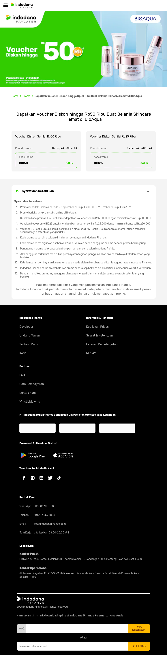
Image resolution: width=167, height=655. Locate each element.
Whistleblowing (29, 401)
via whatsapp (139, 628)
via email (139, 646)
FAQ (22, 375)
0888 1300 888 (44, 506)
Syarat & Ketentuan (99, 335)
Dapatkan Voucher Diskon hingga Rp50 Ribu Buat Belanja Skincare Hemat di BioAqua (88, 96)
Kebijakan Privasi (97, 326)
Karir (22, 353)
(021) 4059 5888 (45, 515)
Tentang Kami (28, 344)
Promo (26, 96)
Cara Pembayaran (31, 384)
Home (15, 96)
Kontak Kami (27, 393)
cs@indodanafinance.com (50, 523)
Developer (26, 326)
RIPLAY (91, 353)
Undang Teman (29, 335)
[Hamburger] (5, 5)
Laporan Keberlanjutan (102, 344)
